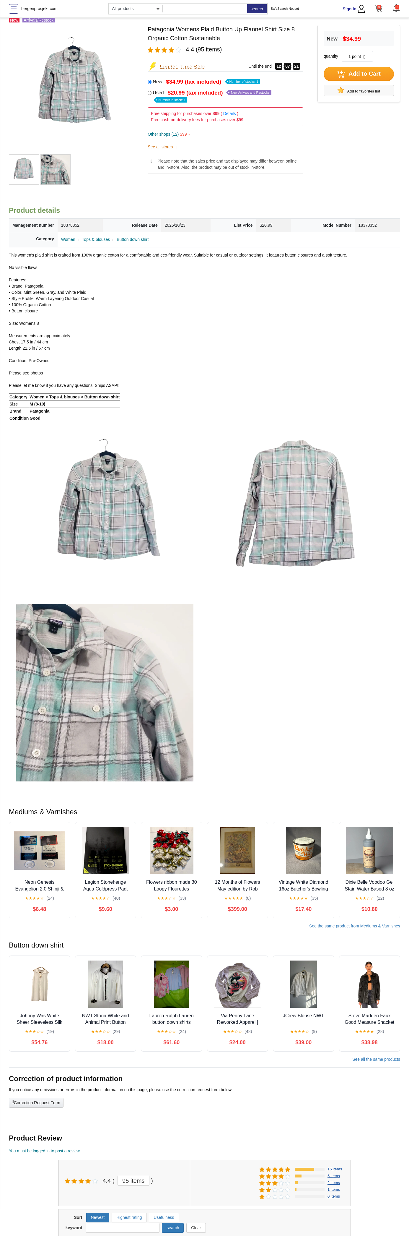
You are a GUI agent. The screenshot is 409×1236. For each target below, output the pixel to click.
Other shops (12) (169, 134)
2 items (333, 1182)
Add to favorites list (359, 90)
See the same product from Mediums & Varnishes (354, 926)
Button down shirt (133, 239)
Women (68, 239)
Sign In (349, 9)
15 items (334, 1169)
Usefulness (164, 1217)
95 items (133, 1180)
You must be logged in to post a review (44, 1151)
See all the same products (376, 1059)
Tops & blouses (96, 239)
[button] (396, 8)
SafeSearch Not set (285, 8)
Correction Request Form (36, 1102)
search (257, 9)
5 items (333, 1176)
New (206, 82)
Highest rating (129, 1217)
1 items (333, 1189)
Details (229, 113)
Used (212, 96)
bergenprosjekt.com (39, 8)
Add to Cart (359, 74)
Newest (98, 1217)
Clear (196, 1227)
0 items (333, 1196)
